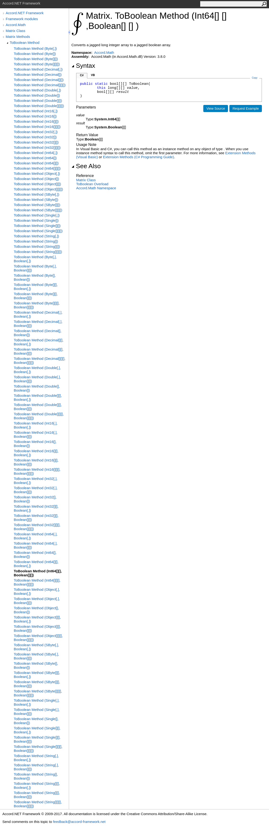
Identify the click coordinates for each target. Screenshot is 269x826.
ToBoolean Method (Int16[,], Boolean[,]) (35, 425)
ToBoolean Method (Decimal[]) (38, 74)
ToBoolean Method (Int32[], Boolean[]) (35, 499)
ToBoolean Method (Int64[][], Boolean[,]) (36, 564)
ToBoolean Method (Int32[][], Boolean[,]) (36, 508)
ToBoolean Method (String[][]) (37, 246)
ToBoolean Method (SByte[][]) (37, 205)
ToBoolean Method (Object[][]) (37, 184)
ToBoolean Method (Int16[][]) (36, 121)
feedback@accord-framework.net (79, 822)
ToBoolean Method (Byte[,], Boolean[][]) (35, 268)
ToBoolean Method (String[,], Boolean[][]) (36, 767)
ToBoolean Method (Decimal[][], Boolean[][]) (38, 351)
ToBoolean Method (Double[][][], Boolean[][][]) (39, 416)
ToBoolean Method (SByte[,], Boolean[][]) (36, 656)
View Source (215, 108)
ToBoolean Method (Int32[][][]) (37, 147)
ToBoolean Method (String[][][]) (38, 252)
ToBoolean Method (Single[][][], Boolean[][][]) (38, 749)
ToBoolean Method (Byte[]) (35, 54)
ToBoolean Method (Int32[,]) (36, 132)
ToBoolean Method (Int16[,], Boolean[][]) (35, 434)
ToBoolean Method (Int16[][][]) (37, 127)
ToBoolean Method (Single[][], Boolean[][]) (37, 739)
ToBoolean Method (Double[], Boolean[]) (37, 388)
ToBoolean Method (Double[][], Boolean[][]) (38, 407)
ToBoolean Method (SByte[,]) (36, 194)
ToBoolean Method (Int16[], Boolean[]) (35, 444)
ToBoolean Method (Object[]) (36, 179)
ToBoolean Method (24, 43)
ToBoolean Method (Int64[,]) (36, 153)
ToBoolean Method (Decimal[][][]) (39, 85)
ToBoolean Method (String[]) (36, 241)
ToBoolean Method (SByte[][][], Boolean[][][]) (38, 693)
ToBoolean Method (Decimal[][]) (39, 80)
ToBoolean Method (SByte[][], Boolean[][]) (37, 684)
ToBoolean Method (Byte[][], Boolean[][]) (36, 296)
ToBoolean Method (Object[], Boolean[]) (36, 610)
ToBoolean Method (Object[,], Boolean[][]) (37, 601)
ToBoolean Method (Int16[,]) (36, 111)
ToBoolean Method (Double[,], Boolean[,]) (37, 370)
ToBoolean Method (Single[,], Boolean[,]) (37, 702)
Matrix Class (15, 31)
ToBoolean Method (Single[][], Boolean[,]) (37, 730)
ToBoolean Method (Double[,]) (37, 90)
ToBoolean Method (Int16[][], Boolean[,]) (36, 453)
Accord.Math (16, 25)
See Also (86, 166)
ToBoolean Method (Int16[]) (35, 116)
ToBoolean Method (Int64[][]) (36, 163)
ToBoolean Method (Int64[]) (35, 158)
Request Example (245, 108)
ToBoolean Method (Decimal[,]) (38, 69)
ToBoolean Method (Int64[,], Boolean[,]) (35, 536)
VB (93, 75)
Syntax (83, 65)
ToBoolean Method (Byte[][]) (36, 59)
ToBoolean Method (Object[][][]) (38, 189)
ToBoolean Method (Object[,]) (37, 174)
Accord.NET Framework (25, 13)
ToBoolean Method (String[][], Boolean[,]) (37, 785)
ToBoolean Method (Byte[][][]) (37, 64)
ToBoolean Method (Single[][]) (37, 226)
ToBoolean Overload (92, 184)
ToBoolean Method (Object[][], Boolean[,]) (37, 619)
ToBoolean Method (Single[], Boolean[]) (36, 721)
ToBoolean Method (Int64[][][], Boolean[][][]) (37, 582)
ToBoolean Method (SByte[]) (36, 200)
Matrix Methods (18, 37)
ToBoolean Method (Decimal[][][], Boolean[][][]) (39, 361)
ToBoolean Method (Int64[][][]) (37, 168)
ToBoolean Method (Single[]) (36, 220)
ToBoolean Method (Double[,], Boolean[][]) (37, 379)
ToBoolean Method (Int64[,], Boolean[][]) (35, 545)
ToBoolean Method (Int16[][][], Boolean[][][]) (37, 471)
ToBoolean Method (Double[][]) (38, 101)
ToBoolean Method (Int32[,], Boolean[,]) (35, 481)
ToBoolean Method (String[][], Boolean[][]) (37, 795)
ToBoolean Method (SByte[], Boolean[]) (36, 665)
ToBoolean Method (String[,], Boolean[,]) (36, 758)
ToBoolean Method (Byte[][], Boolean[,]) (36, 287)
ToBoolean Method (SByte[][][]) (38, 210)
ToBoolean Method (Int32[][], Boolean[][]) (36, 518)
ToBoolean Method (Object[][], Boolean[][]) (37, 628)
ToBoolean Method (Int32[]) (35, 137)
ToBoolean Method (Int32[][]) (36, 142)
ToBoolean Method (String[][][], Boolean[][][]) (38, 804)
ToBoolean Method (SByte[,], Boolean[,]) (36, 647)
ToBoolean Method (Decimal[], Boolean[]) (37, 333)
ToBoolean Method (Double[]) (37, 95)
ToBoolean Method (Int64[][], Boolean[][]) (38, 573)
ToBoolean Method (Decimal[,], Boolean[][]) (38, 324)
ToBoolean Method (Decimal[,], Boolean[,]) (38, 314)
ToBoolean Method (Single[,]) (37, 215)
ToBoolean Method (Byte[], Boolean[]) (35, 277)
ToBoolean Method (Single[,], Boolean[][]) (37, 712)
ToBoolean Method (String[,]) (36, 236)
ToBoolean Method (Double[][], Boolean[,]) (38, 397)
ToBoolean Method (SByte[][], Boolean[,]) (37, 675)
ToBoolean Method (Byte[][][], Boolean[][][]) (37, 305)
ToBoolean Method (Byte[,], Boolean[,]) (35, 259)
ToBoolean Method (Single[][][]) (38, 231)
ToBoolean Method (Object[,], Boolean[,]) (37, 591)
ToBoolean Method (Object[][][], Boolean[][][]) (38, 638)
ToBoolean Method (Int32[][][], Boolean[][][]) (37, 527)
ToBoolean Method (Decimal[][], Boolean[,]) (38, 342)
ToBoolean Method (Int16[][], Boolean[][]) (36, 462)
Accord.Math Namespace (96, 188)
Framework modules (22, 19)
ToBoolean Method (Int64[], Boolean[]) (35, 555)
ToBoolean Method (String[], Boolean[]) (36, 776)
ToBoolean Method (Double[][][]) (39, 106)
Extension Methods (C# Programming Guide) (138, 157)
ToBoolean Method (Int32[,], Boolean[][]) (35, 490)
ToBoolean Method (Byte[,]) (35, 48)
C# (81, 75)
